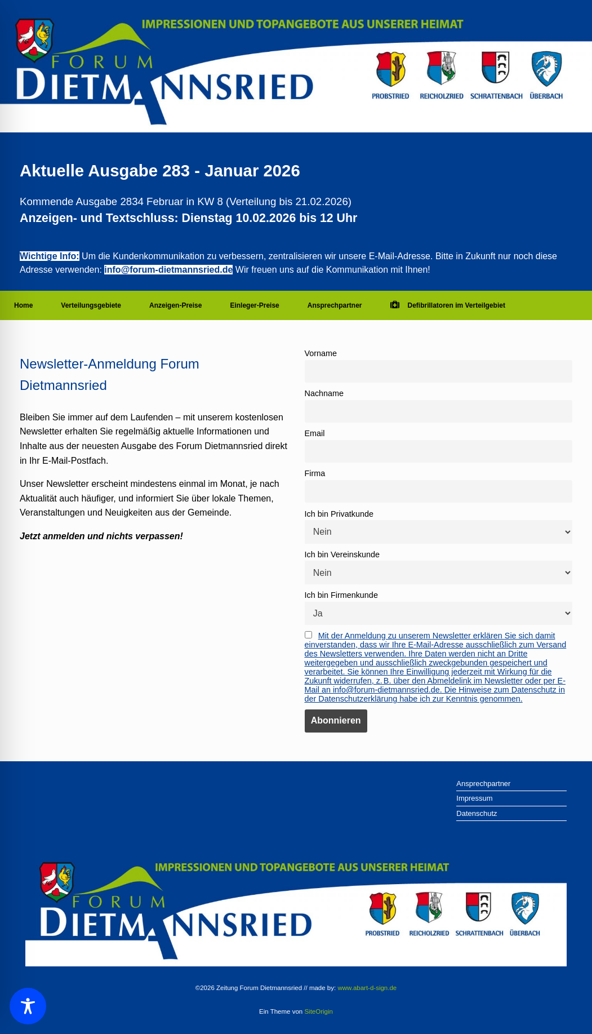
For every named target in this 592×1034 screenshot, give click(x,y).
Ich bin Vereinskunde (342, 554)
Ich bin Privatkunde (339, 513)
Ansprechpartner (335, 305)
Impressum (474, 798)
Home (23, 305)
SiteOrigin (318, 1011)
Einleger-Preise (254, 305)
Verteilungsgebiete (91, 305)
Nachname (324, 393)
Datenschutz (476, 813)
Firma (315, 473)
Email (315, 433)
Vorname (321, 353)
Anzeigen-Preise (175, 305)
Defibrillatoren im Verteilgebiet (447, 305)
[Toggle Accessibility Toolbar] (27, 1006)
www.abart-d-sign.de (367, 987)
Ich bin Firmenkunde (341, 595)
